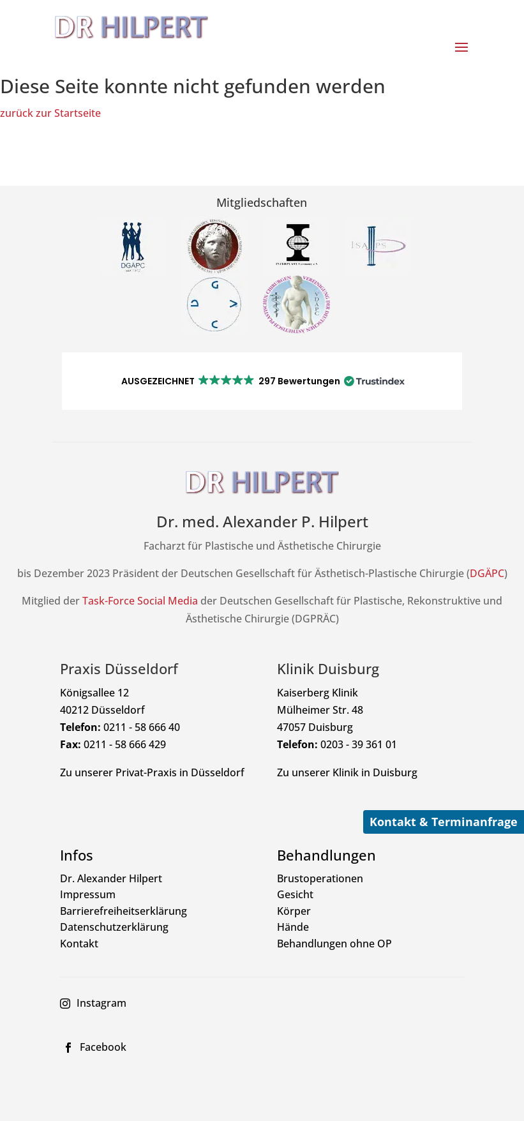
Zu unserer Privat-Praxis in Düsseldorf (152, 772)
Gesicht (295, 894)
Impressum (88, 894)
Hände (293, 927)
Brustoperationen (320, 878)
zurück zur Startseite (50, 113)
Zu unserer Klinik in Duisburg (347, 772)
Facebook (103, 1047)
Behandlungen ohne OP (334, 944)
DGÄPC (487, 573)
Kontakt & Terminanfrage (444, 821)
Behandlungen (326, 854)
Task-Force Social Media (140, 601)
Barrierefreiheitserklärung (123, 911)
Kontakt (79, 944)
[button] (262, 381)
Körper (294, 911)
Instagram (101, 1003)
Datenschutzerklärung (114, 927)
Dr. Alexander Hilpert (111, 878)
